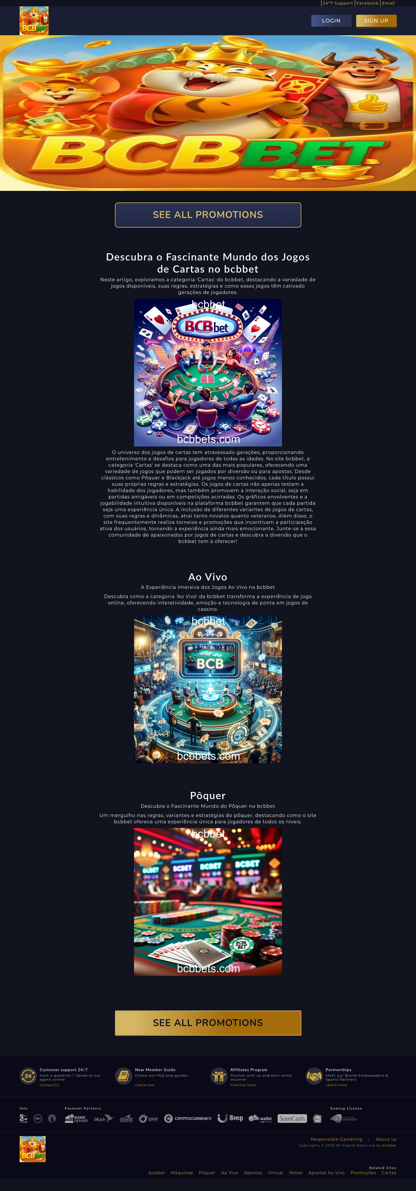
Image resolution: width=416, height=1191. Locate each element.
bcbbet (389, 1145)
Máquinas (182, 1172)
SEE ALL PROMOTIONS (208, 215)
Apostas (253, 1172)
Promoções (363, 1172)
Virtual (275, 1172)
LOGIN (331, 21)
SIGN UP (376, 21)
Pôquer (207, 1172)
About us (386, 1139)
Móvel (296, 1172)
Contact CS (49, 1085)
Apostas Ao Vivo (327, 1172)
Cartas (389, 1172)
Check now (145, 1085)
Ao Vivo (229, 1172)
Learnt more (336, 1085)
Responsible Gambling (337, 1139)
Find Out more (243, 1085)
